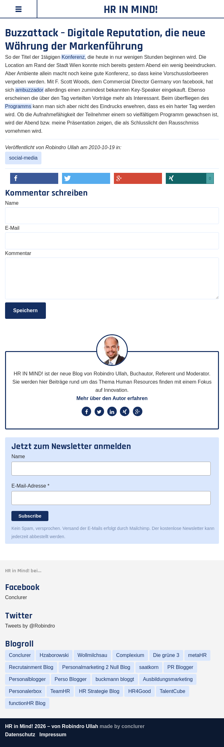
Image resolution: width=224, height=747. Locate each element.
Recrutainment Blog (31, 667)
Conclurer (16, 597)
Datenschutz (21, 734)
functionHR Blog (27, 703)
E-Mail (12, 228)
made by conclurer (122, 726)
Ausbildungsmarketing (168, 679)
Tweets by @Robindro (30, 626)
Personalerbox (25, 691)
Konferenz (73, 57)
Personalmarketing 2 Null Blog (96, 667)
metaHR (197, 655)
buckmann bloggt (115, 679)
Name (12, 203)
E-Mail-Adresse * (30, 486)
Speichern (25, 310)
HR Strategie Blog (99, 691)
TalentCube (172, 691)
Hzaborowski (54, 655)
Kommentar (18, 253)
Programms (18, 106)
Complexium (130, 655)
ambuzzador (29, 90)
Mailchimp (139, 528)
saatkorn (149, 667)
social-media (23, 158)
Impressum (52, 734)
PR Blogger (180, 667)
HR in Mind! (131, 10)
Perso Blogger (71, 679)
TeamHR (60, 691)
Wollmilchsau (92, 655)
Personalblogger (27, 679)
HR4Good (139, 691)
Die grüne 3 (166, 655)
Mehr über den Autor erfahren (111, 398)
